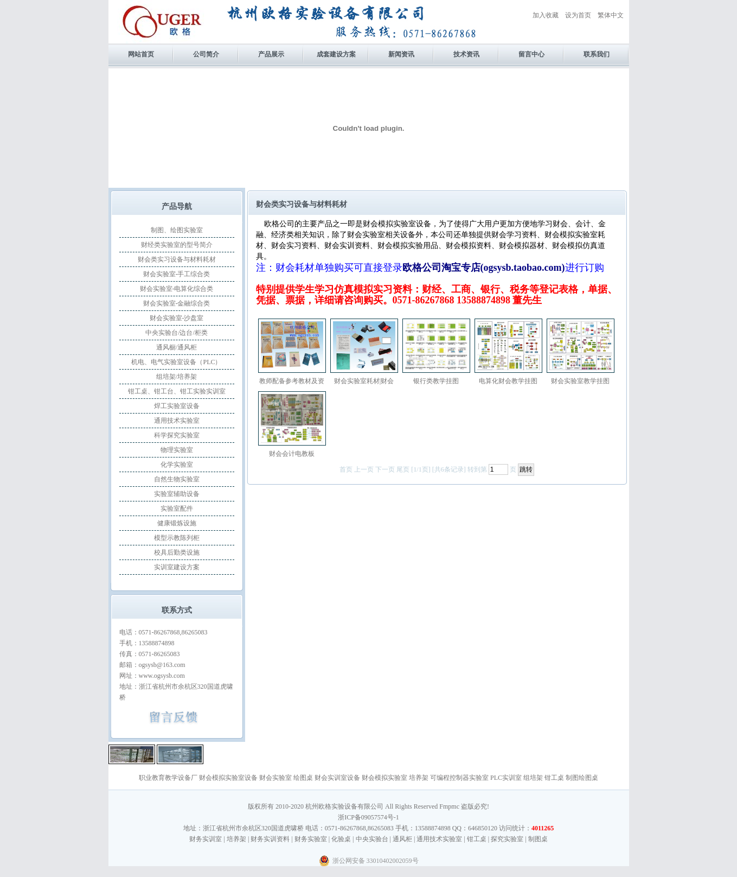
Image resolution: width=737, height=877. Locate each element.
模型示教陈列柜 (177, 538)
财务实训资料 (270, 839)
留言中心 (531, 54)
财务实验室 (310, 839)
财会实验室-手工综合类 (176, 274)
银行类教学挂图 (436, 381)
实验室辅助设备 (177, 494)
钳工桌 (554, 777)
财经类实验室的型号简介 (177, 245)
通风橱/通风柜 (176, 347)
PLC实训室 (506, 777)
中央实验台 (372, 839)
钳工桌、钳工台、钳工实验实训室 (177, 391)
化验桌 (341, 839)
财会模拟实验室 (384, 777)
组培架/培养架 (176, 376)
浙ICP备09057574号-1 (368, 817)
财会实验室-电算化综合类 (177, 289)
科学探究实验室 (177, 435)
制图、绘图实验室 (177, 230)
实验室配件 (177, 508)
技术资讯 (466, 54)
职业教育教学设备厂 (168, 777)
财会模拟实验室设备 (228, 777)
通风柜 (402, 839)
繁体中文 (611, 15)
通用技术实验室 (177, 420)
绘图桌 (303, 777)
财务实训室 (205, 839)
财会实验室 (275, 777)
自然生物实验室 (177, 479)
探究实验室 (507, 839)
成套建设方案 (336, 54)
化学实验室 (177, 464)
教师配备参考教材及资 (291, 381)
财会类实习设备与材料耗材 (177, 259)
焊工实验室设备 (177, 406)
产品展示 (271, 54)
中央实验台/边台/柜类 (176, 332)
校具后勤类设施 (177, 552)
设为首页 (578, 15)
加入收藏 (546, 15)
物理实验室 (177, 450)
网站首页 (141, 54)
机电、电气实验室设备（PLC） (176, 362)
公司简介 (206, 54)
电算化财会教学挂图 (508, 381)
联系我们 (597, 54)
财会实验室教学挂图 (580, 381)
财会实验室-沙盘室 (177, 318)
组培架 (533, 777)
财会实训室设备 (337, 777)
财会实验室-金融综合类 (176, 303)
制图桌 (538, 839)
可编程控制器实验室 (459, 777)
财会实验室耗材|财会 (364, 381)
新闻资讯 (401, 54)
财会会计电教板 (292, 453)
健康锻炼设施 (176, 523)
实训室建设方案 (177, 567)
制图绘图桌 (582, 777)
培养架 (418, 777)
